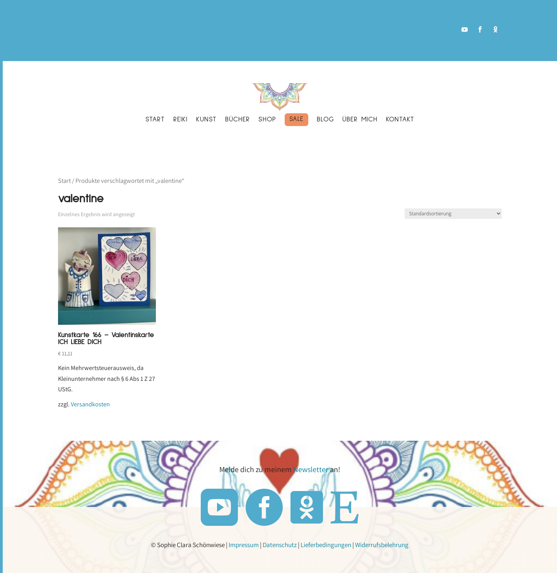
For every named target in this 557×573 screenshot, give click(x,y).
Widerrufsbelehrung (381, 545)
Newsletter (310, 469)
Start (64, 180)
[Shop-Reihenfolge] (453, 213)
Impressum (244, 545)
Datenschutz (280, 545)
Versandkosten (90, 404)
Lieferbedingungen (326, 545)
